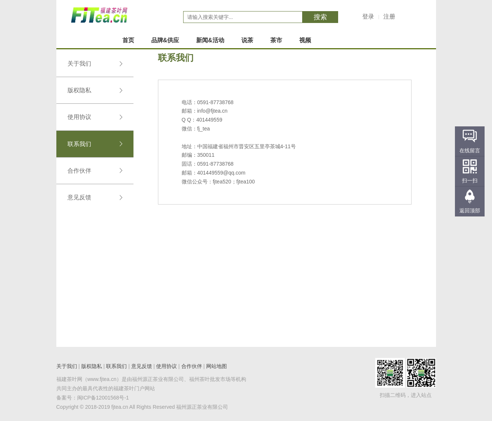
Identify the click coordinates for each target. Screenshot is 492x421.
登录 (368, 16)
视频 (305, 40)
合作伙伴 (94, 171)
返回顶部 (469, 210)
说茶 (247, 40)
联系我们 (94, 144)
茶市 (276, 40)
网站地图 (216, 366)
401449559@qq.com (221, 173)
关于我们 (94, 63)
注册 (389, 16)
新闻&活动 (210, 40)
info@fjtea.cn (212, 111)
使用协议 (94, 117)
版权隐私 (94, 90)
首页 (128, 40)
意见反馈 (94, 197)
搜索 (320, 17)
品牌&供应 (165, 40)
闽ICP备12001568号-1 (103, 398)
